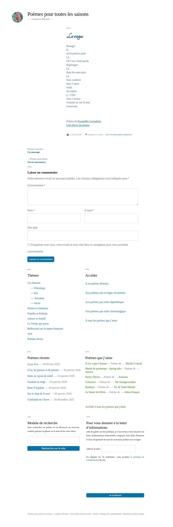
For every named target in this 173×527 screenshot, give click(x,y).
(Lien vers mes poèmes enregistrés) (118, 134)
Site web (32, 227)
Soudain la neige (36, 381)
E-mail (89, 210)
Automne (39, 298)
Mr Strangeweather (125, 382)
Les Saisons (33, 282)
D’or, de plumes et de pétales (43, 370)
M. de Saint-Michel (124, 387)
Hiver (37, 303)
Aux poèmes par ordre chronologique (105, 311)
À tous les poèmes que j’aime (101, 320)
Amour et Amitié (36, 318)
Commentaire (36, 185)
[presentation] (100, 474)
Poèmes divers (35, 338)
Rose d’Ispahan (35, 387)
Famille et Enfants (37, 313)
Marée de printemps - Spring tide (103, 368)
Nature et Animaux (37, 308)
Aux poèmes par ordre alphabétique (104, 302)
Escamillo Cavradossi (89, 121)
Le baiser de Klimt (95, 392)
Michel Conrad (134, 363)
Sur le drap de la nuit (38, 393)
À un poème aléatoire (96, 283)
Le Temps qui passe (38, 323)
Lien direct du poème (77, 125)
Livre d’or (32, 364)
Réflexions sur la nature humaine (45, 328)
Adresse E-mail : (94, 449)
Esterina (123, 377)
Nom (31, 210)
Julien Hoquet (131, 392)
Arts (29, 333)
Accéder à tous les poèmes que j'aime (105, 406)
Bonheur (90, 387)
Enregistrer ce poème (94, 134)
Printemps (39, 288)
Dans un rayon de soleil (40, 376)
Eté (36, 293)
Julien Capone (138, 514)
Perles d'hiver (92, 377)
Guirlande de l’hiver (38, 399)
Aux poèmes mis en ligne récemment (105, 292)
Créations (90, 382)
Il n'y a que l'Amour (96, 363)
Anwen (89, 371)
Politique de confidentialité (110, 514)
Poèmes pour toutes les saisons (57, 14)
